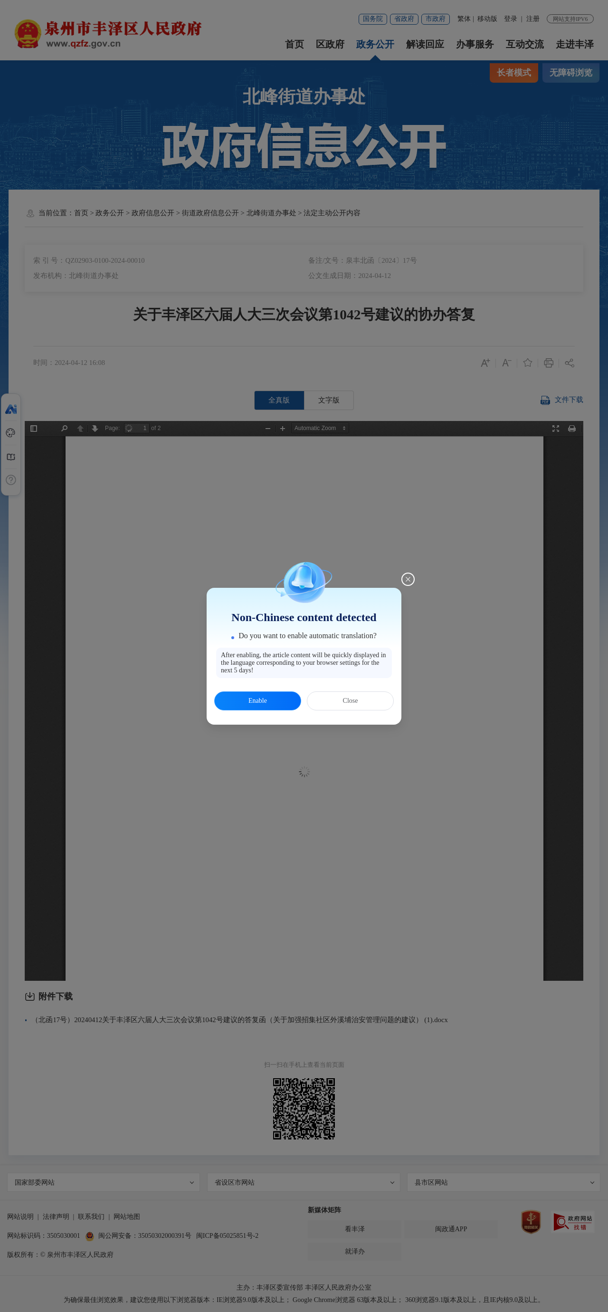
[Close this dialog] (408, 579)
